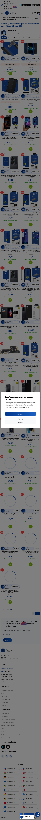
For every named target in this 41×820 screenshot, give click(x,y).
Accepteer (20, 414)
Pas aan (20, 419)
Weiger (20, 422)
